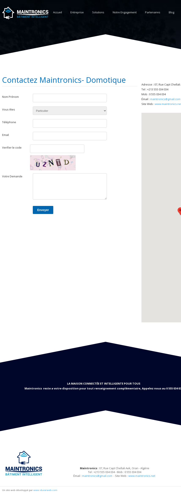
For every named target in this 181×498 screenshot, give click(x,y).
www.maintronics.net (141, 476)
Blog (171, 12)
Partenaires (152, 12)
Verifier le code (12, 147)
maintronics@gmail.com (165, 99)
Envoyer (43, 210)
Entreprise (77, 12)
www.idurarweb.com (45, 490)
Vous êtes (8, 109)
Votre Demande (12, 176)
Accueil (57, 12)
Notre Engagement (125, 12)
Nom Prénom (10, 97)
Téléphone (9, 122)
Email (5, 135)
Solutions (98, 12)
